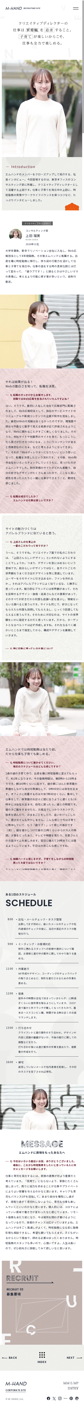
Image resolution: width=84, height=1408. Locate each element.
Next (70, 1357)
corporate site (15, 1390)
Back (13, 1357)
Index (42, 1361)
